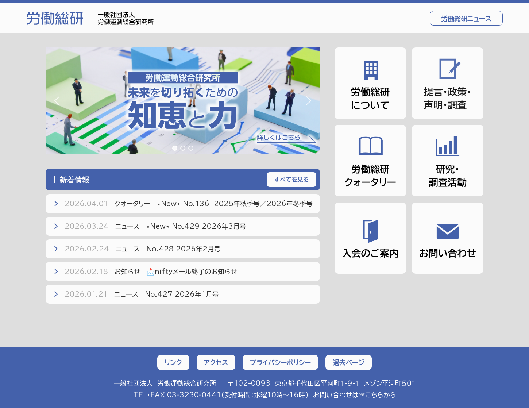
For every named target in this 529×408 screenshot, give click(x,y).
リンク (173, 362)
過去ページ (348, 362)
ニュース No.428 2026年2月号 (136, 249)
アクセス (216, 362)
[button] (183, 100)
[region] (183, 100)
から (380, 395)
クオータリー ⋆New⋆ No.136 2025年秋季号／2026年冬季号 (182, 203)
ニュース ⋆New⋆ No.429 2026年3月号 (149, 226)
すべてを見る (291, 179)
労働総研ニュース (466, 18)
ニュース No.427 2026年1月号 (135, 294)
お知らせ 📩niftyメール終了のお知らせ (144, 271)
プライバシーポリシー (280, 362)
